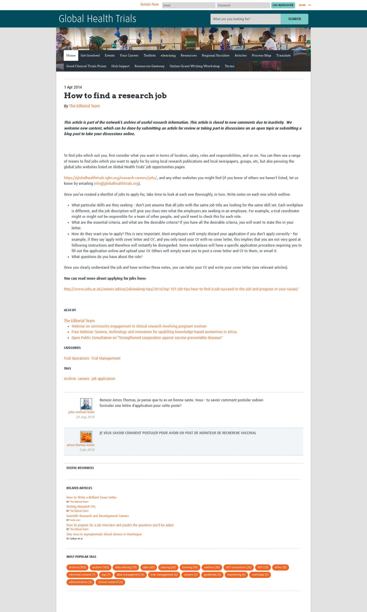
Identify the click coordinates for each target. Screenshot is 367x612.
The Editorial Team (84, 106)
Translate (283, 55)
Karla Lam (75, 520)
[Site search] (246, 19)
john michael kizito (82, 412)
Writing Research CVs (81, 506)
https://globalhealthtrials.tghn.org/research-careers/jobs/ (110, 178)
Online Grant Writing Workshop (195, 66)
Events (110, 55)
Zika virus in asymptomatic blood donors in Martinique (104, 534)
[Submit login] (283, 5)
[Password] (243, 5)
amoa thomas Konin (81, 445)
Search (294, 19)
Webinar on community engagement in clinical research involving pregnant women (139, 326)
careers (83, 379)
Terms (229, 66)
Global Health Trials (97, 19)
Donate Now (149, 4)
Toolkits (150, 55)
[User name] (189, 5)
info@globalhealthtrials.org (116, 184)
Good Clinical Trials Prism (86, 66)
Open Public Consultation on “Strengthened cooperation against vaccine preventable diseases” (147, 338)
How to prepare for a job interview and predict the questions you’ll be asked (120, 525)
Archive (70, 379)
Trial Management (106, 358)
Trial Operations (76, 358)
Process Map (261, 55)
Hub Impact (120, 66)
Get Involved (90, 55)
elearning (168, 55)
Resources (189, 55)
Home (71, 55)
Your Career (129, 55)
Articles (241, 55)
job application (103, 379)
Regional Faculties (216, 55)
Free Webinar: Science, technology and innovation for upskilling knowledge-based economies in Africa (154, 332)
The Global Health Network (96, 5)
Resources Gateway (150, 66)
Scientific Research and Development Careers (98, 516)
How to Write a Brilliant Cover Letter (91, 497)
